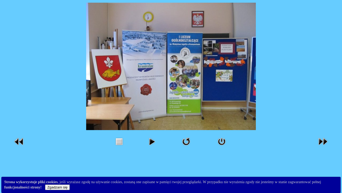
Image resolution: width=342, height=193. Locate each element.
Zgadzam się (57, 187)
